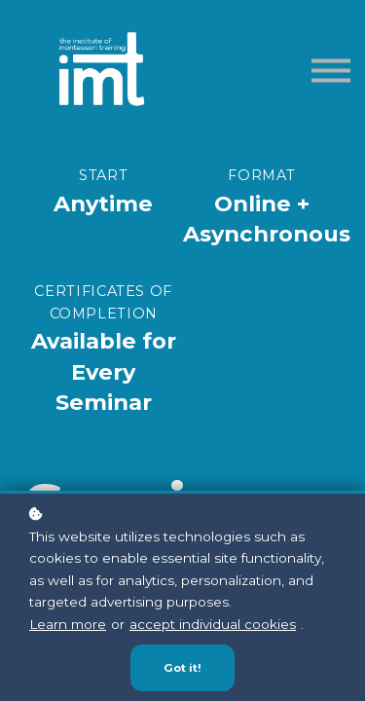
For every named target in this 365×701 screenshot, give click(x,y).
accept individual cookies (212, 624)
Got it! (182, 668)
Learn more (67, 624)
